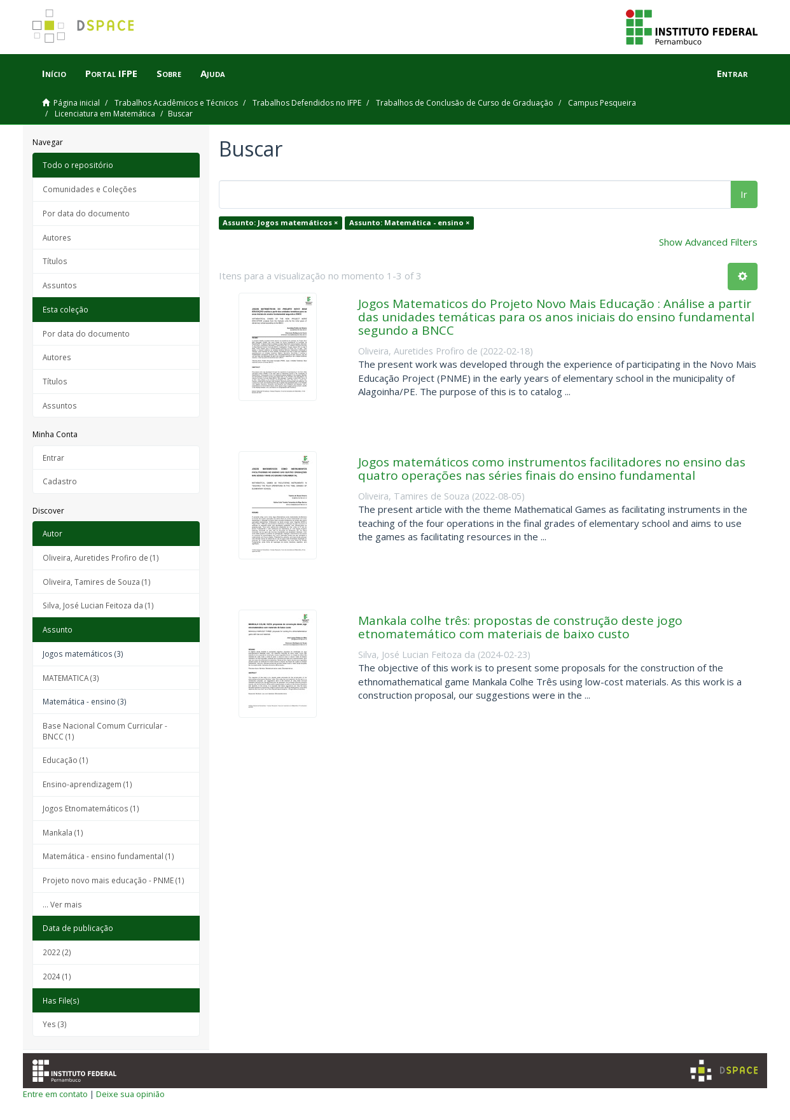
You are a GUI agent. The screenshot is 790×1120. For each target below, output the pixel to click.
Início (54, 73)
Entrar (53, 457)
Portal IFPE (111, 73)
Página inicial (76, 102)
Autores (57, 237)
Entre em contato (55, 1094)
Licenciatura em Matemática (105, 113)
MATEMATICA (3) (71, 678)
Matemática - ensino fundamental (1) (108, 856)
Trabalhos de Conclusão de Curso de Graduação (464, 102)
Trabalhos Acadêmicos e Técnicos (176, 102)
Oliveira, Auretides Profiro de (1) (101, 557)
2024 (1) (57, 976)
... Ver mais (62, 904)
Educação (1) (65, 760)
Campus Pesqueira (602, 102)
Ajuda (212, 73)
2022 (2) (57, 952)
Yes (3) (55, 1024)
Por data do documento (86, 213)
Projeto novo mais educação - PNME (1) (113, 880)
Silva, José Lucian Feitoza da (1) (98, 605)
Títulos (55, 261)
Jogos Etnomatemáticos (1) (91, 808)
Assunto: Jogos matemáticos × (280, 222)
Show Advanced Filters (708, 241)
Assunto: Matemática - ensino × (409, 222)
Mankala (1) (63, 832)
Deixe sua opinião (130, 1094)
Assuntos (60, 285)
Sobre (168, 73)
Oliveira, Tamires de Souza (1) (97, 582)
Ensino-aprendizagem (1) (87, 784)
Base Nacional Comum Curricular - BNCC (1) (105, 730)
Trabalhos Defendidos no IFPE (307, 102)
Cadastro (60, 481)
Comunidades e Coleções (90, 189)
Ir (743, 194)
